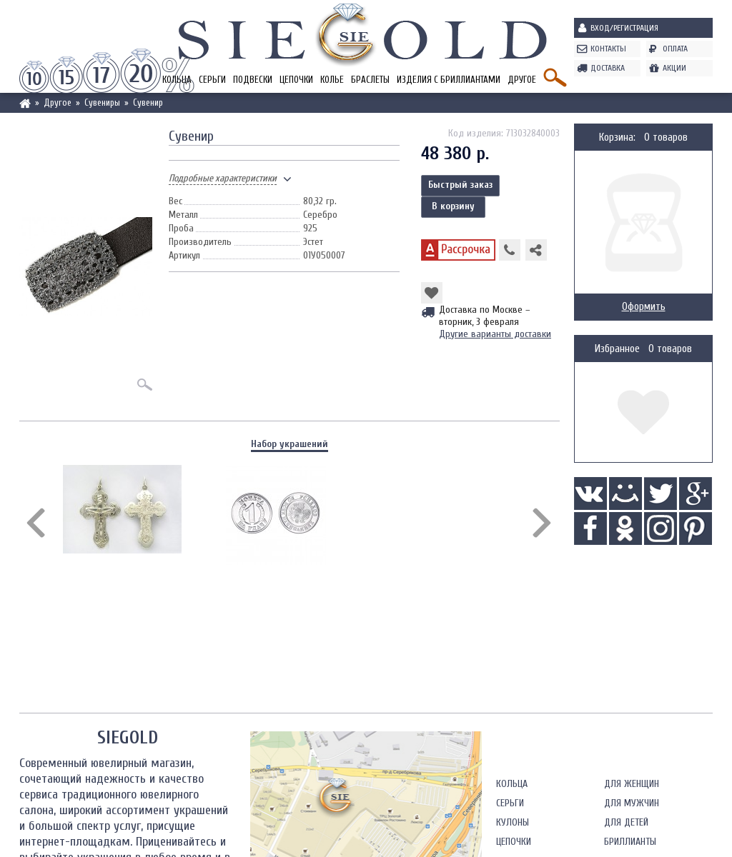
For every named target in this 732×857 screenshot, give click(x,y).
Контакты (608, 49)
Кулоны (512, 822)
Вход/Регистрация (624, 28)
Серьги (212, 79)
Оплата (675, 49)
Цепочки (296, 79)
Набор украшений (289, 444)
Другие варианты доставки (495, 334)
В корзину (453, 206)
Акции (674, 68)
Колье (332, 79)
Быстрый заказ (460, 185)
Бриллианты (630, 842)
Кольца (512, 784)
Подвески (252, 79)
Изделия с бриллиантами (448, 79)
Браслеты (370, 79)
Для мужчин (631, 803)
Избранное (617, 349)
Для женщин (631, 784)
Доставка (607, 68)
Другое (522, 79)
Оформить (644, 307)
